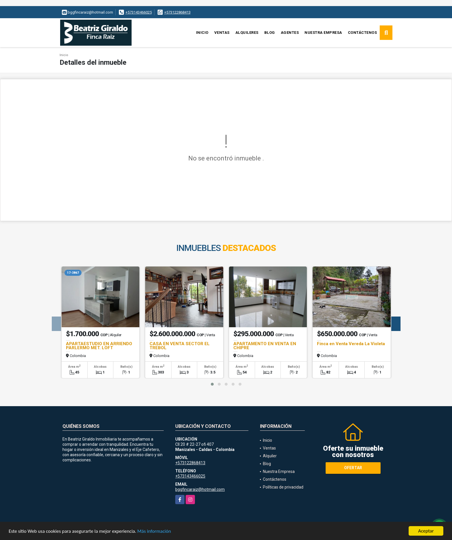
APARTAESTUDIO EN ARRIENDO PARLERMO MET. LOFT (99, 345)
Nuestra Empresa (323, 32)
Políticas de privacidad (283, 487)
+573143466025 (139, 12)
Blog (269, 32)
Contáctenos (362, 32)
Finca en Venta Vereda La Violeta (351, 343)
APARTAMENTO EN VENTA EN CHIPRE (264, 345)
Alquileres (247, 32)
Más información (154, 531)
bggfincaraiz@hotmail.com (200, 489)
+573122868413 (177, 12)
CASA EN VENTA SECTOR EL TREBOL (180, 345)
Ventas (222, 32)
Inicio (202, 32)
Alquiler (270, 456)
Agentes (290, 32)
